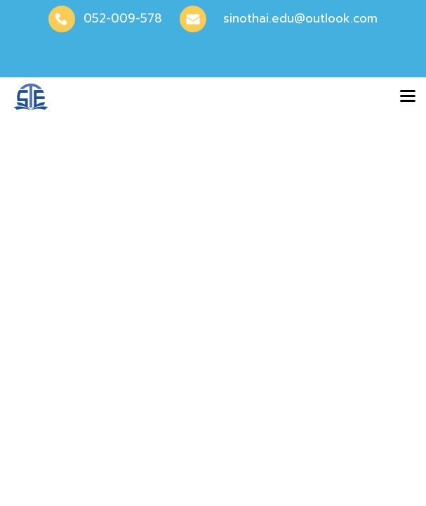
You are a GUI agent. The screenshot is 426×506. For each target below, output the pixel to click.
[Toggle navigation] (407, 97)
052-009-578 (123, 18)
